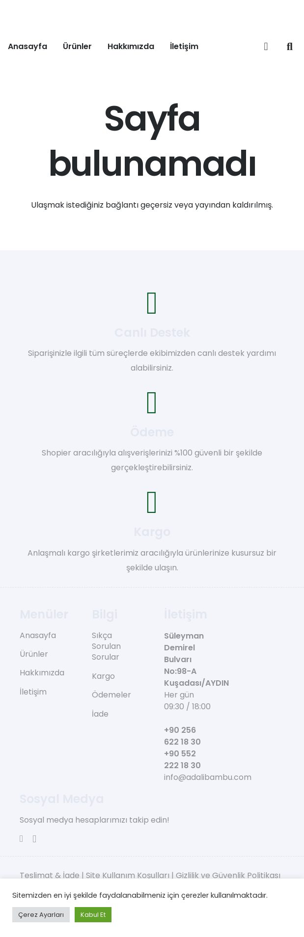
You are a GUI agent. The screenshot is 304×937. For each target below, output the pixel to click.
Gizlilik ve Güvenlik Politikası (228, 875)
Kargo (103, 676)
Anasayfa (38, 635)
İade (100, 714)
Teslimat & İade (50, 875)
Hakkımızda (42, 672)
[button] (290, 46)
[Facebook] (21, 838)
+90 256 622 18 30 (182, 736)
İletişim (33, 691)
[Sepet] (265, 46)
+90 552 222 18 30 (182, 759)
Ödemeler (111, 694)
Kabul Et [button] (93, 914)
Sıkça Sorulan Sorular (106, 646)
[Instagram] (34, 839)
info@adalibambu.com (207, 777)
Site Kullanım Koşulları (127, 875)
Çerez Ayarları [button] (41, 914)
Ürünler (34, 654)
